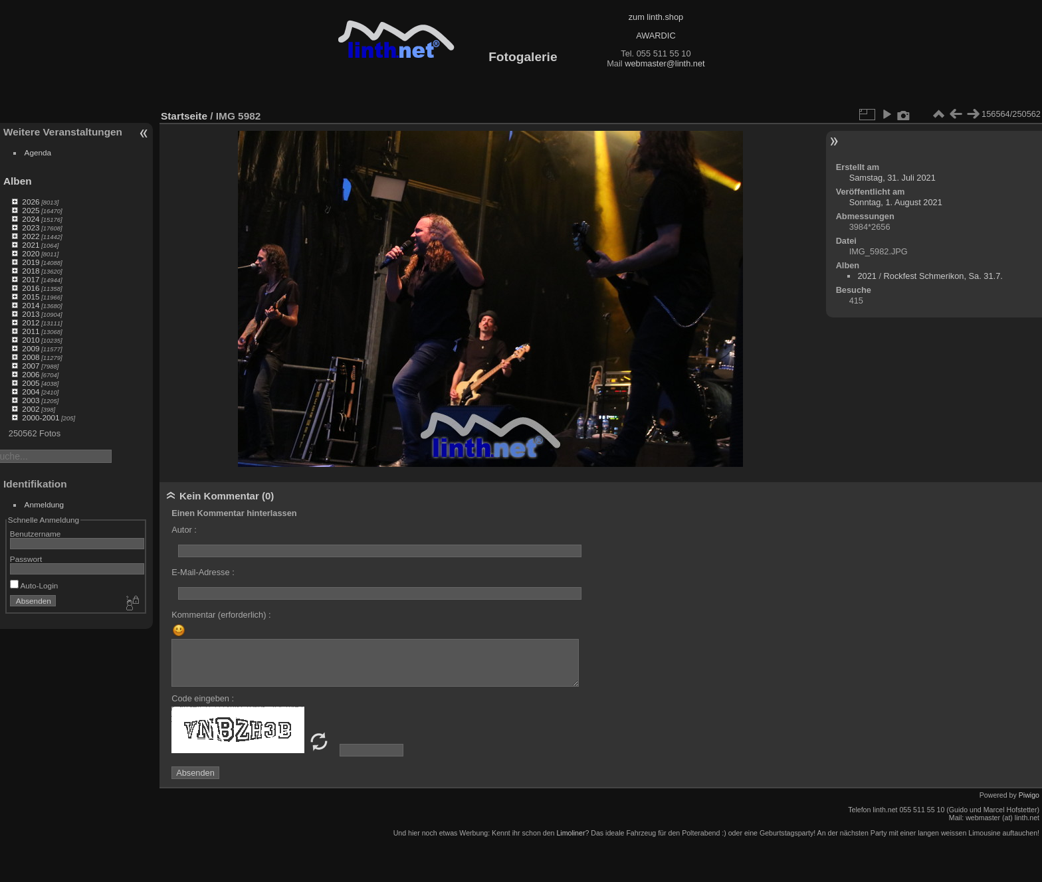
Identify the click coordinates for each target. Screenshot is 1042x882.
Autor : (184, 530)
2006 (30, 374)
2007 (30, 365)
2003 (30, 400)
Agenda (38, 152)
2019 (30, 262)
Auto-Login (34, 585)
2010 (30, 339)
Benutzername (35, 533)
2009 (30, 348)
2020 (30, 253)
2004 (30, 391)
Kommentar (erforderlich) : (220, 615)
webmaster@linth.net (664, 63)
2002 (30, 408)
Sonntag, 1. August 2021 (895, 202)
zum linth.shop (656, 17)
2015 (30, 296)
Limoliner (570, 833)
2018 (30, 270)
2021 (30, 244)
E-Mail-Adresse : (203, 572)
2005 (30, 383)
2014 (30, 305)
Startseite (184, 116)
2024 (30, 219)
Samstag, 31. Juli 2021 (892, 178)
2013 (30, 313)
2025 (30, 210)
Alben (17, 181)
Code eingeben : (202, 698)
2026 (30, 201)
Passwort (26, 559)
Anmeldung (44, 504)
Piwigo (1029, 795)
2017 (30, 279)
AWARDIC (655, 36)
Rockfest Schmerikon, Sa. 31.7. (943, 276)
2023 (30, 227)
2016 (30, 288)
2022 (30, 236)
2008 (30, 357)
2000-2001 (40, 417)
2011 (30, 331)
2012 (30, 322)
